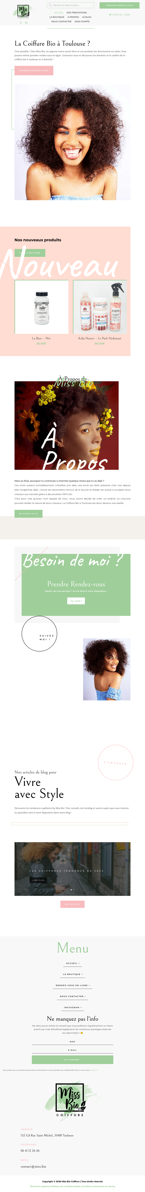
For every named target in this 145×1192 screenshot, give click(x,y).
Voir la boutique (30, 253)
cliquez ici (94, 1070)
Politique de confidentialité (65, 1186)
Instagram (71, 1007)
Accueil (58, 13)
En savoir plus (28, 514)
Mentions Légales (39, 1186)
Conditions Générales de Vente (97, 1186)
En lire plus (72, 904)
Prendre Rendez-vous (119, 5)
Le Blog (87, 17)
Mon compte (82, 21)
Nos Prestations (77, 13)
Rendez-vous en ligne (72, 985)
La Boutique (56, 17)
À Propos (73, 17)
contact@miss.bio (33, 1166)
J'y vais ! (76, 601)
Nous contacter (61, 21)
